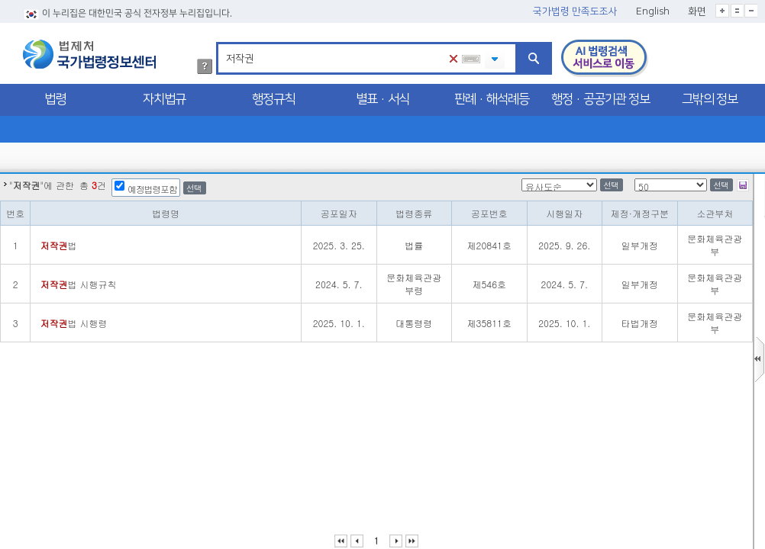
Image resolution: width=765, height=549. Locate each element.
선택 (194, 188)
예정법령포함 (152, 188)
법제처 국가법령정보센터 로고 (89, 54)
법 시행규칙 (78, 284)
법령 (55, 99)
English (653, 11)
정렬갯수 (5, 174)
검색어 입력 (223, 44)
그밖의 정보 (710, 99)
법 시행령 (73, 322)
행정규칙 (273, 99)
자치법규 (164, 99)
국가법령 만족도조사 (575, 11)
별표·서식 (382, 99)
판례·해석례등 (491, 99)
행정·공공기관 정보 (600, 99)
